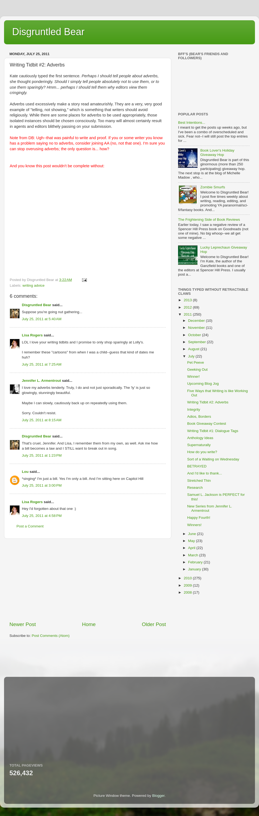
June (192, 534)
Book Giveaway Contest (206, 424)
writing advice (33, 285)
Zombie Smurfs (212, 187)
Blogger (158, 796)
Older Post (154, 624)
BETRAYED (197, 466)
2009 (188, 585)
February (196, 562)
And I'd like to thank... (204, 473)
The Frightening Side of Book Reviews (209, 220)
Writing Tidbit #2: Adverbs (208, 402)
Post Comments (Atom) (51, 636)
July (192, 356)
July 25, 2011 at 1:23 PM (42, 455)
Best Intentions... (191, 123)
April (192, 548)
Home (89, 624)
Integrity (193, 409)
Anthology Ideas (200, 438)
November (197, 328)
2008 (188, 592)
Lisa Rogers (32, 335)
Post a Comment (30, 526)
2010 (188, 578)
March (193, 555)
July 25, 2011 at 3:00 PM (42, 485)
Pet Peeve (195, 362)
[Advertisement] (87, 580)
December (197, 321)
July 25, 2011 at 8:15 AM (42, 420)
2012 (188, 307)
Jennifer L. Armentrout (41, 381)
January (195, 569)
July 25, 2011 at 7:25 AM (42, 364)
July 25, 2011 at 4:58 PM (42, 516)
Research (195, 488)
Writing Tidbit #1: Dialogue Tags (212, 431)
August (194, 349)
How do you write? (202, 452)
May (192, 541)
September (197, 342)
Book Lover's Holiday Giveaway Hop (217, 152)
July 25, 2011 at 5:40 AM (42, 319)
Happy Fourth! (198, 518)
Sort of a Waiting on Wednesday (213, 459)
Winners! (194, 525)
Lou (25, 472)
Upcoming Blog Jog (203, 384)
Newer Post (22, 624)
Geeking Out (197, 369)
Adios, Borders (199, 416)
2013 (188, 300)
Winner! (193, 376)
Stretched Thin (199, 481)
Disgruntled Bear (48, 31)
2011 (188, 314)
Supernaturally (199, 445)
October (195, 335)
